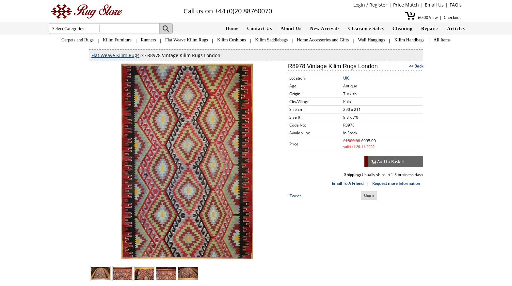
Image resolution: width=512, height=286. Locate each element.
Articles (456, 28)
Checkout (452, 17)
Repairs (430, 28)
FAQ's (456, 5)
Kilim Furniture (117, 40)
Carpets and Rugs (77, 40)
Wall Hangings (371, 40)
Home (232, 28)
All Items (442, 40)
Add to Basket (387, 161)
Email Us (434, 5)
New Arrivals (325, 28)
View (433, 17)
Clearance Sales (366, 28)
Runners (148, 40)
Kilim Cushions (231, 40)
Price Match (406, 5)
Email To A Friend (347, 183)
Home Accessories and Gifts (323, 40)
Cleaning (402, 28)
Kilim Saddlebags (271, 40)
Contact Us (259, 28)
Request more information (396, 183)
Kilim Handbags (409, 40)
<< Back (416, 66)
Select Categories (68, 28)
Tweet (295, 196)
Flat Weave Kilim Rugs (186, 40)
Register (378, 5)
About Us (290, 28)
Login (359, 5)
